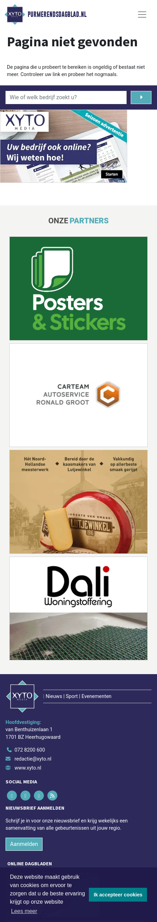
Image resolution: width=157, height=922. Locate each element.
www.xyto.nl (28, 768)
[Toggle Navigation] (142, 14)
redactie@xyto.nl (33, 759)
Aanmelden (24, 844)
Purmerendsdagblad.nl (57, 14)
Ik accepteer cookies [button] (118, 894)
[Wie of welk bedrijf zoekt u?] (66, 97)
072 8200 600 (30, 750)
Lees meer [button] (24, 911)
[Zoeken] (141, 97)
